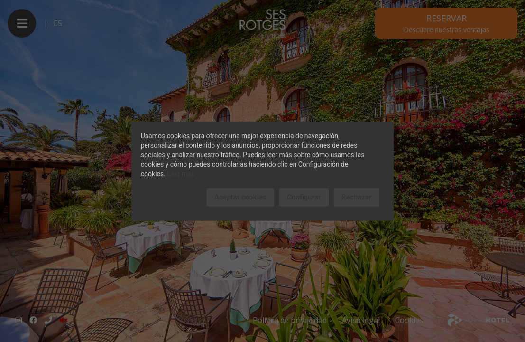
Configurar (304, 197)
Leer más (180, 174)
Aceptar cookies (240, 197)
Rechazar (356, 197)
